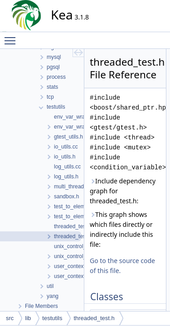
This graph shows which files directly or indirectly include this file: (121, 229)
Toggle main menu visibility (12, 36)
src (10, 318)
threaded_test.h (93, 318)
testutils (52, 318)
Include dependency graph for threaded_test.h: (122, 191)
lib (28, 318)
